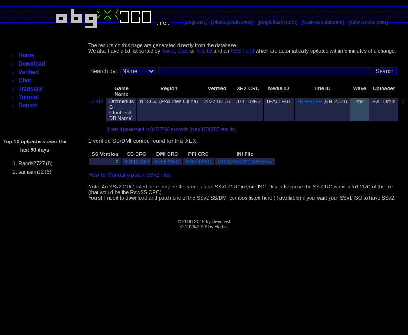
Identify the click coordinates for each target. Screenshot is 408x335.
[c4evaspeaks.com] (232, 22)
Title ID (204, 51)
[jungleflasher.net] (277, 22)
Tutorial (29, 97)
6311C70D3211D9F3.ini (244, 161)
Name (168, 51)
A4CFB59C (199, 161)
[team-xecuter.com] (322, 22)
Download (32, 63)
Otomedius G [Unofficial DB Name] (121, 110)
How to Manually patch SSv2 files (129, 175)
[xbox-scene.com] (368, 22)
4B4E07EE (309, 101)
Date (183, 51)
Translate (31, 89)
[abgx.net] (195, 22)
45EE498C (167, 161)
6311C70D (136, 161)
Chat (25, 80)
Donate (28, 105)
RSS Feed (242, 51)
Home (26, 55)
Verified (29, 72)
